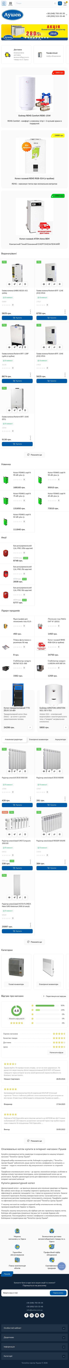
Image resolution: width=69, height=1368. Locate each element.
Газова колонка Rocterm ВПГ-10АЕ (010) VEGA (49, 355)
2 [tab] (25, 37)
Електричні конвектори (38, 738)
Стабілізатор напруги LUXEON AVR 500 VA (56, 662)
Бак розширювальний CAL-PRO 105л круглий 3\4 (23, 548)
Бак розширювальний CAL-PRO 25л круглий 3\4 (22, 569)
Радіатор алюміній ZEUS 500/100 (14, 776)
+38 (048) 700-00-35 (55, 13)
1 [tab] (22, 37)
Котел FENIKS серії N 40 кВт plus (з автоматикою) (56, 496)
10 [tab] (47, 37)
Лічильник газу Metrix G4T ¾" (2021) (57, 620)
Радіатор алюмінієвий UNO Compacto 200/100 (16, 841)
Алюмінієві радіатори (13, 738)
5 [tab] (34, 37)
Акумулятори (60, 738)
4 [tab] (31, 37)
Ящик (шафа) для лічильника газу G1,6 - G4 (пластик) (22, 621)
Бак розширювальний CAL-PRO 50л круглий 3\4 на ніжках (22, 590)
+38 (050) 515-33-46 (55, 16)
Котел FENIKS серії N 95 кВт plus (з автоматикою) (22, 475)
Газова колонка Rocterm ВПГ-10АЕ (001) (15, 418)
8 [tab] (42, 37)
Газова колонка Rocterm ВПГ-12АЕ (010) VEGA (49, 292)
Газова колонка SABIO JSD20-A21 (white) (15, 292)
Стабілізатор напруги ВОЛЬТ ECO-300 (22, 662)
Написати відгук (56, 1051)
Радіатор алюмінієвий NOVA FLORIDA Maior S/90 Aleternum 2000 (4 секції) (16, 904)
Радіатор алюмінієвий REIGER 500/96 (50, 840)
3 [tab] (28, 37)
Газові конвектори (16, 983)
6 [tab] (36, 37)
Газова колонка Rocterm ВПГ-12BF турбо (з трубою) (15, 355)
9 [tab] (45, 37)
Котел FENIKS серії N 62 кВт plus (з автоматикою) (22, 517)
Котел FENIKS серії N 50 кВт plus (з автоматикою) (56, 475)
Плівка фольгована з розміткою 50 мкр (22, 641)
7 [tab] (39, 37)
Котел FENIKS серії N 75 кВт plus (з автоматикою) (22, 496)
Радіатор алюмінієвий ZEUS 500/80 (50, 776)
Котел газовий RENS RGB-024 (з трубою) (56, 641)
